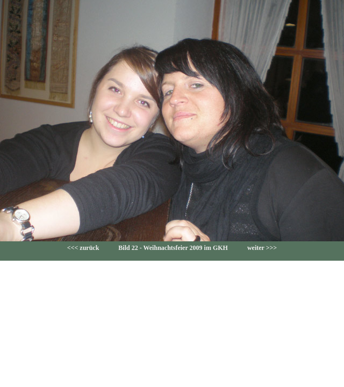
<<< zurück (83, 248)
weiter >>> (262, 248)
